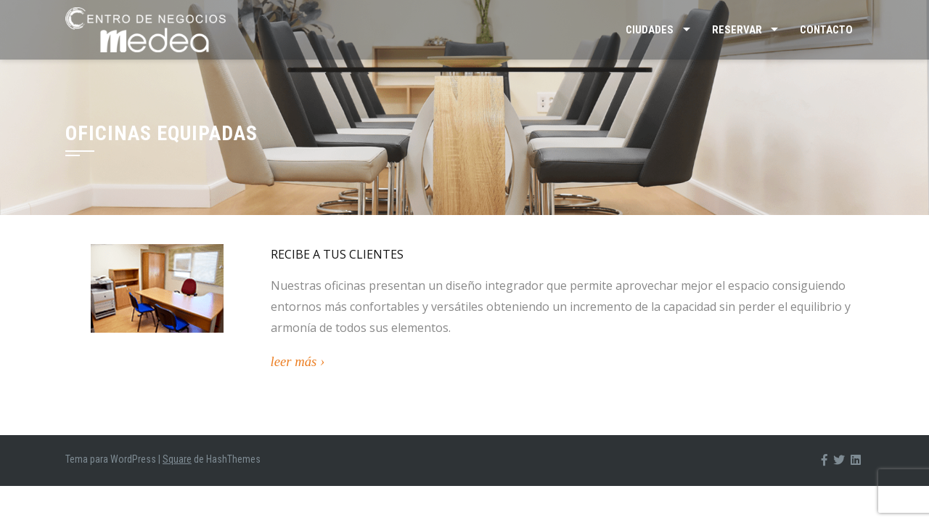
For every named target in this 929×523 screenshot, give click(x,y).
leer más (294, 361)
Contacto (826, 29)
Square (177, 459)
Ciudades (650, 29)
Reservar (737, 29)
